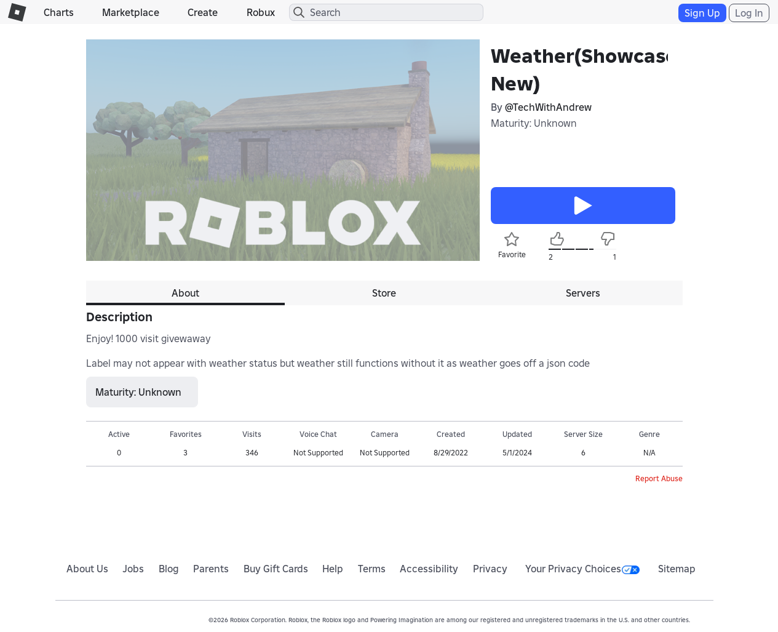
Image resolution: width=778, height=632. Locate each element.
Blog (169, 568)
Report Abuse (659, 478)
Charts (59, 12)
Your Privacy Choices (582, 568)
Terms (372, 568)
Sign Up (702, 13)
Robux (261, 12)
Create (203, 12)
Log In (749, 13)
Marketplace (130, 12)
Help (332, 568)
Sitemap (677, 568)
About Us (87, 568)
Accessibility (429, 568)
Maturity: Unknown (534, 123)
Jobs (133, 568)
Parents (211, 568)
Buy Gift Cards (276, 568)
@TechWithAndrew (548, 107)
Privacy (490, 568)
